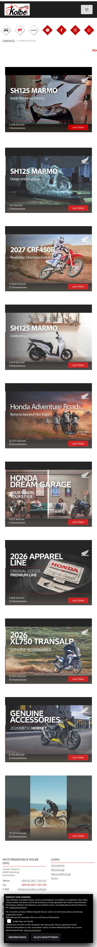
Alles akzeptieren (46, 937)
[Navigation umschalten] (87, 9)
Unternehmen (57, 865)
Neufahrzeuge (58, 869)
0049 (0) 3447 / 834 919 (34, 880)
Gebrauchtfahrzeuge (61, 874)
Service (54, 878)
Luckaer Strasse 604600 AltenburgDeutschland (11, 872)
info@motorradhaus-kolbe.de (32, 889)
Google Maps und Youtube (23, 921)
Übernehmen (17, 937)
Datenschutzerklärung (18, 907)
